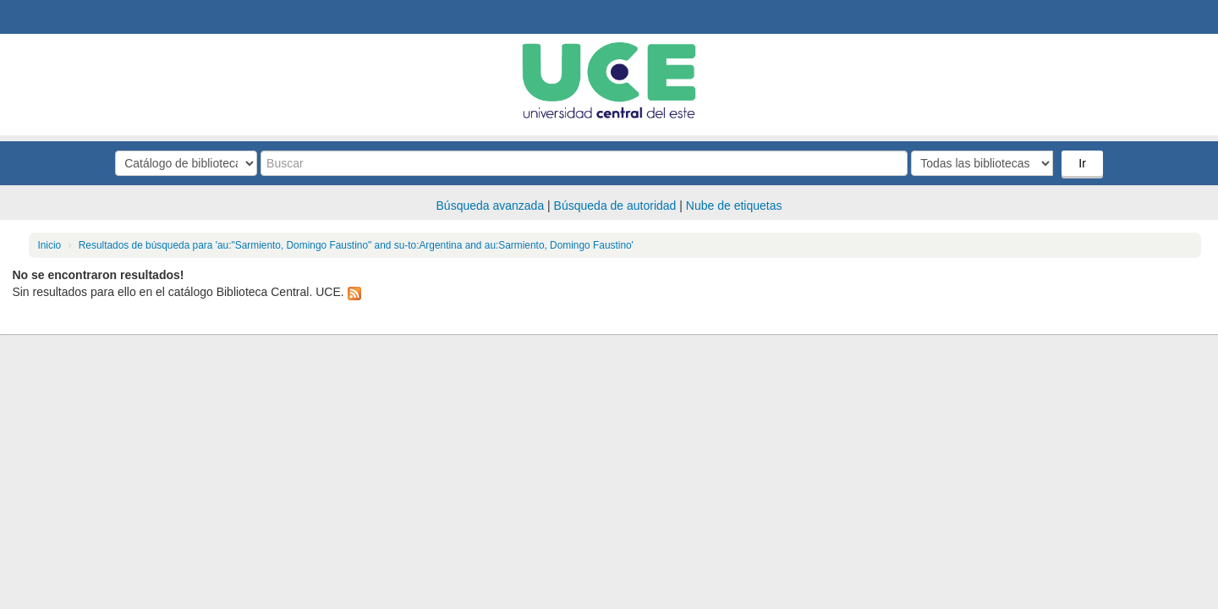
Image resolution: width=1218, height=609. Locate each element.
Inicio (49, 245)
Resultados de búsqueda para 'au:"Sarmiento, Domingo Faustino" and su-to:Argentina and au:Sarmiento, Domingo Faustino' (356, 245)
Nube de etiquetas (734, 205)
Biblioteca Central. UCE (59, 17)
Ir (1082, 163)
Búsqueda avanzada (490, 205)
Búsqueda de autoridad (615, 205)
